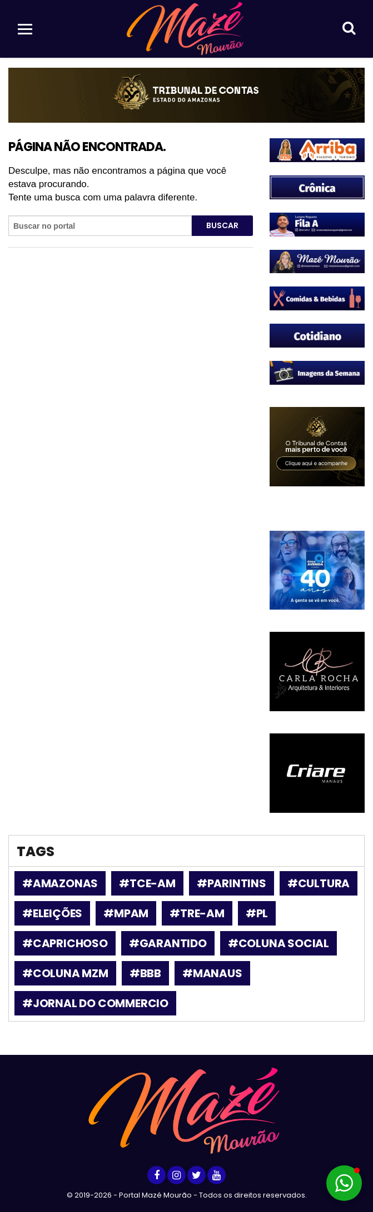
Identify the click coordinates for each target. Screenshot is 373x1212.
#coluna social (278, 943)
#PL (257, 913)
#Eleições (52, 913)
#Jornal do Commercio (95, 1003)
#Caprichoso (65, 943)
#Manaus (212, 973)
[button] (344, 1183)
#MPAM (125, 913)
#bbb (145, 973)
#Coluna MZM (65, 973)
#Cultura (318, 883)
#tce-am (147, 883)
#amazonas (60, 883)
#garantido (168, 943)
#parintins (231, 883)
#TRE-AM (197, 913)
